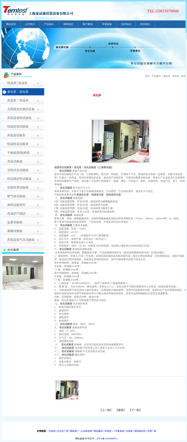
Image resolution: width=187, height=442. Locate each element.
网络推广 (74, 431)
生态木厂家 (62, 431)
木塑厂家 (151, 431)
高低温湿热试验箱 (19, 117)
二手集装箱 (118, 431)
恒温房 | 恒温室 (17, 83)
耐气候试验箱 (16, 196)
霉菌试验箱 (14, 231)
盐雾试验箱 (14, 222)
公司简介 (30, 24)
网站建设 (98, 431)
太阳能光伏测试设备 (21, 109)
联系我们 (145, 24)
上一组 (106, 410)
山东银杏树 (86, 431)
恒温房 (52, 431)
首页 (147, 76)
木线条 (129, 431)
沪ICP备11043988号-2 (107, 438)
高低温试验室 (16, 135)
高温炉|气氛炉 (16, 213)
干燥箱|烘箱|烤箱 (18, 152)
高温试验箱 (14, 161)
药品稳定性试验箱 (19, 178)
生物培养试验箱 (17, 187)
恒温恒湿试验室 (17, 144)
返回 (120, 410)
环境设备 (107, 24)
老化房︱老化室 (17, 91)
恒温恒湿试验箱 (17, 126)
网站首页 (11, 24)
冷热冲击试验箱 (17, 170)
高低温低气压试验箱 (21, 239)
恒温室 (107, 431)
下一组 (135, 410)
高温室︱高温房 (17, 100)
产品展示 (49, 24)
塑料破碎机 (140, 431)
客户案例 (88, 24)
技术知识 (126, 24)
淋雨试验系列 (16, 204)
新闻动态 (68, 24)
